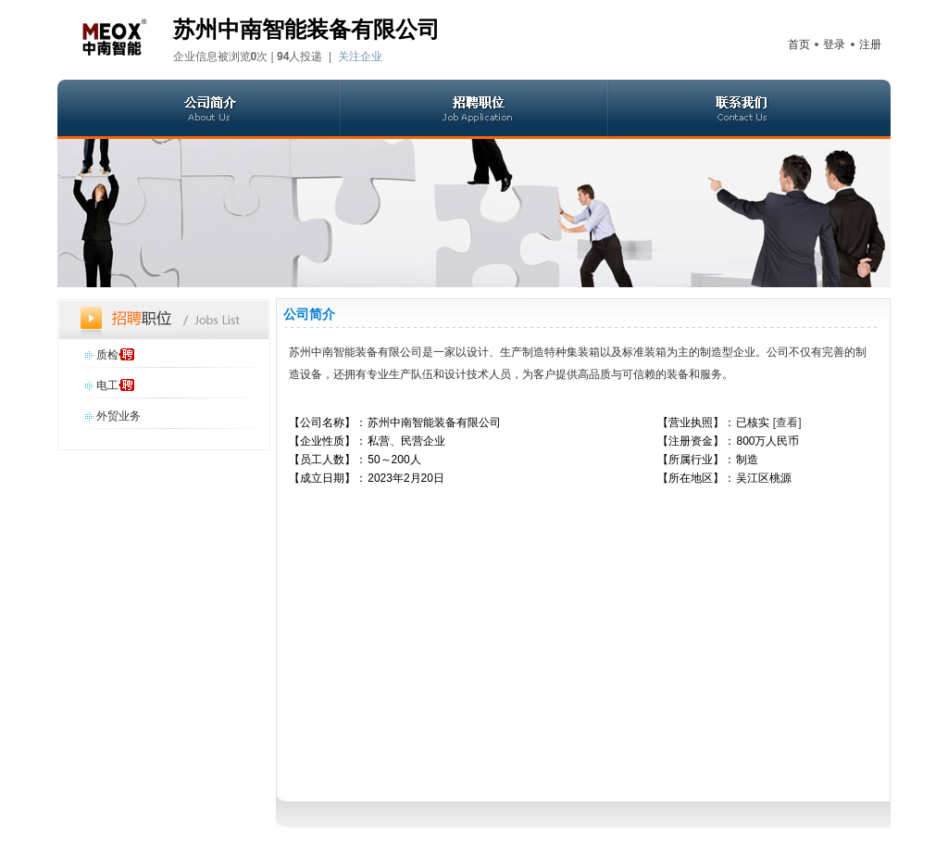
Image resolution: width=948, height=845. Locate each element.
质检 (107, 354)
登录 (834, 44)
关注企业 (360, 56)
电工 (107, 385)
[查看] (787, 422)
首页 (799, 44)
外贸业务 (118, 416)
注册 (870, 44)
